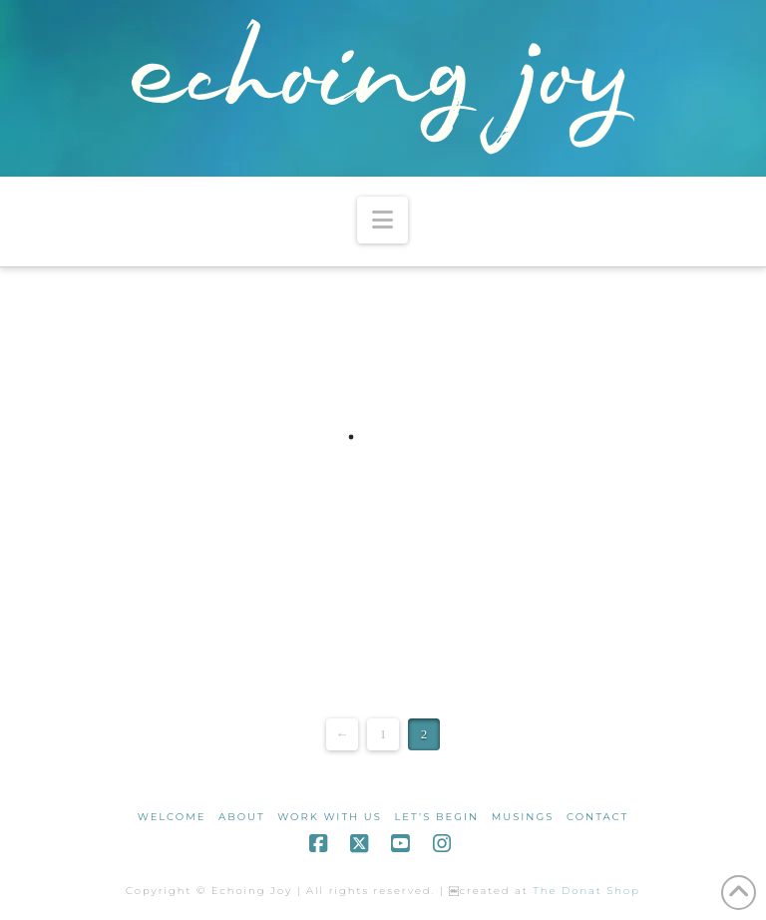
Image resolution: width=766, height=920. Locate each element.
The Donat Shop (586, 890)
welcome (172, 816)
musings (523, 816)
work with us (329, 816)
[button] (382, 220)
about (241, 816)
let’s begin (436, 816)
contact (597, 816)
